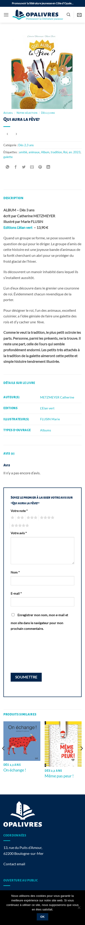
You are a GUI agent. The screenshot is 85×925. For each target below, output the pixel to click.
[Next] (81, 757)
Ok (42, 916)
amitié (23, 152)
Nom (15, 572)
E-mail (16, 593)
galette (8, 157)
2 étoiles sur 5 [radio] (19, 518)
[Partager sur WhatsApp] (7, 167)
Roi (65, 152)
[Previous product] (16, 134)
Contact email (14, 864)
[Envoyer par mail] (32, 167)
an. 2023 (74, 152)
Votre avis (19, 533)
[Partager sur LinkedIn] (48, 167)
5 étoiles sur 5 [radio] (19, 526)
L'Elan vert (47, 408)
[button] (6, 14)
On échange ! (14, 769)
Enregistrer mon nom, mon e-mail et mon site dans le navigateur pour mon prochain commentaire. (39, 622)
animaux (34, 152)
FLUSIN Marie (50, 419)
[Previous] (3, 757)
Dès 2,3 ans (48, 112)
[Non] (79, 909)
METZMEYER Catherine (57, 397)
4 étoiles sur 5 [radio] (46, 518)
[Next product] (7, 134)
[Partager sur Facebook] (15, 167)
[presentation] (29, 652)
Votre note (19, 511)
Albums (45, 430)
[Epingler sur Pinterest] (40, 167)
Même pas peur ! (59, 775)
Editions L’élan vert (18, 227)
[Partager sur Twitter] (24, 167)
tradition (56, 152)
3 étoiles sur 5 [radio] (31, 518)
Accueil (8, 112)
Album (45, 152)
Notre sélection (27, 112)
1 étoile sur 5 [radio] (12, 518)
